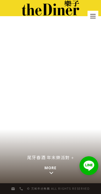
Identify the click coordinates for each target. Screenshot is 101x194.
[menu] (93, 16)
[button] (88, 165)
